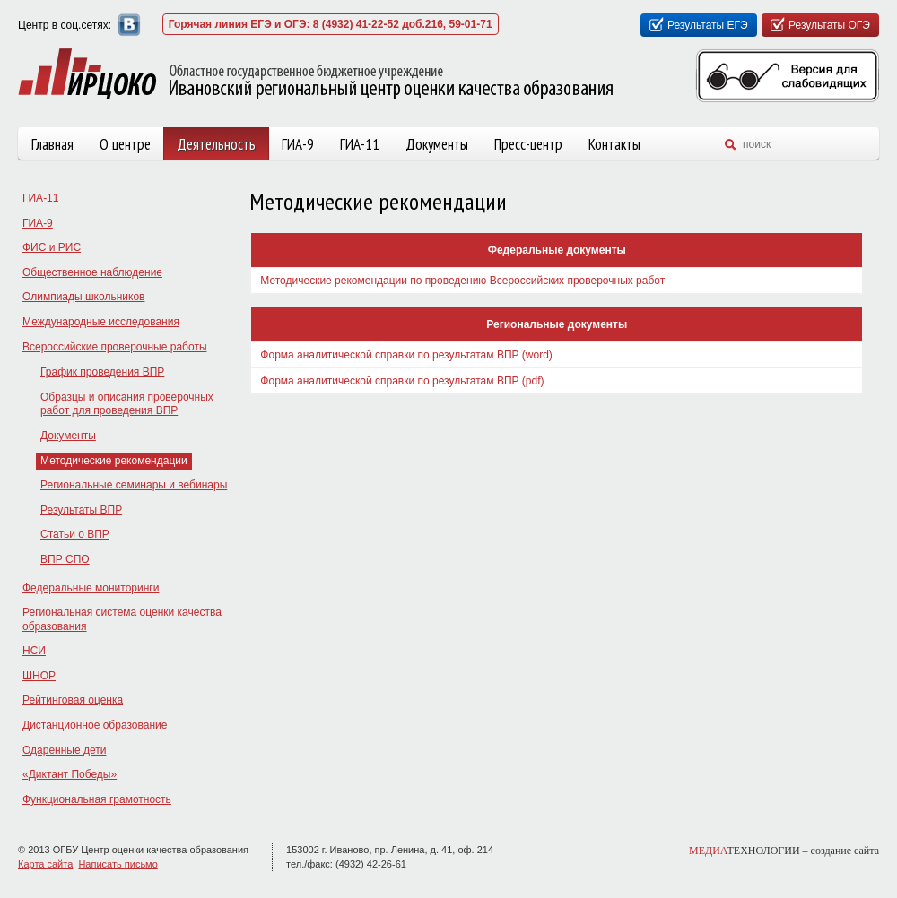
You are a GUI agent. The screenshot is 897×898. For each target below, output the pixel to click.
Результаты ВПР (81, 510)
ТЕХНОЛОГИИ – (784, 850)
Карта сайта (45, 864)
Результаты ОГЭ (829, 25)
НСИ (34, 650)
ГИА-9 (298, 144)
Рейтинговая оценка (72, 700)
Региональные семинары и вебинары (133, 485)
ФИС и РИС (51, 247)
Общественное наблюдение (92, 272)
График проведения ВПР (102, 372)
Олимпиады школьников (83, 296)
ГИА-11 (359, 144)
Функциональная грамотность (96, 799)
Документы (436, 144)
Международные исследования (100, 321)
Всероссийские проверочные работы (114, 347)
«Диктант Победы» (69, 774)
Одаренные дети (64, 750)
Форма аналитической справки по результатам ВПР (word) (406, 355)
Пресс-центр (528, 144)
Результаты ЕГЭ (707, 25)
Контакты (614, 144)
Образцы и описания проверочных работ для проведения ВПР (126, 404)
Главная (52, 144)
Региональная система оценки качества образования (122, 619)
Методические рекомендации (113, 460)
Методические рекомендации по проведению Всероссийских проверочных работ (462, 280)
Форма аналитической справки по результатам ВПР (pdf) (402, 381)
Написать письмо (117, 864)
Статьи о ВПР (74, 534)
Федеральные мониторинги (90, 588)
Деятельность (216, 144)
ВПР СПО (65, 559)
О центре (125, 144)
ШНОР (39, 675)
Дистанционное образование (94, 725)
